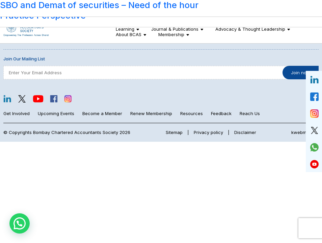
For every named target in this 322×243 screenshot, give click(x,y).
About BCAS (128, 34)
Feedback (221, 113)
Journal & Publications (174, 29)
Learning (125, 29)
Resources (191, 113)
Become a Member (102, 113)
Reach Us (250, 113)
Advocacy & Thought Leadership (250, 29)
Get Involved (16, 113)
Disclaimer (245, 132)
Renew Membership (151, 113)
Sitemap (174, 132)
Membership (171, 34)
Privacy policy (208, 132)
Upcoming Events (56, 113)
